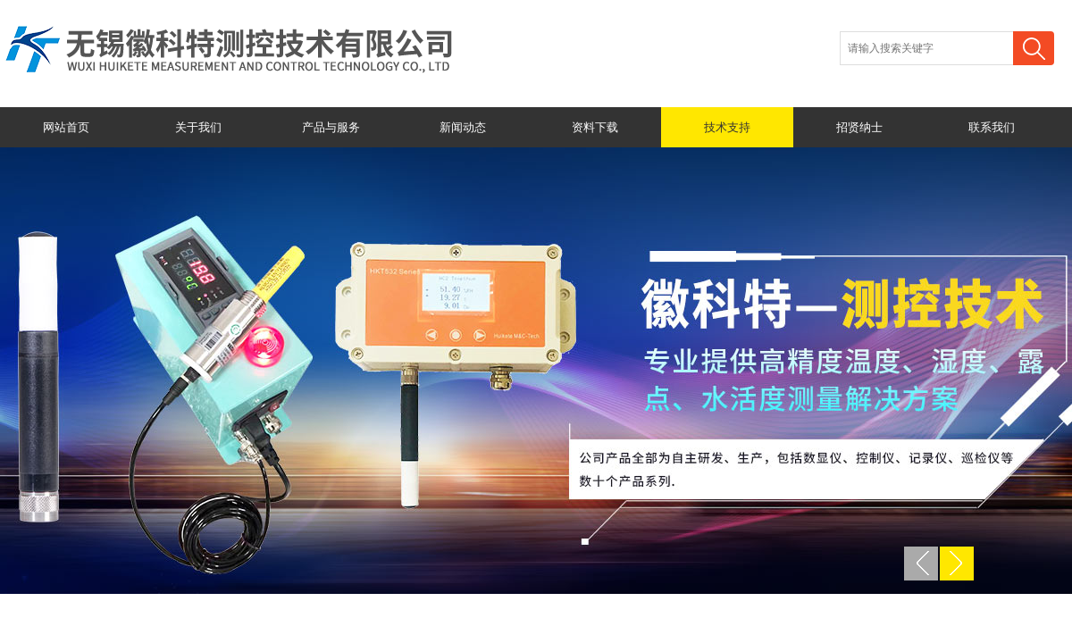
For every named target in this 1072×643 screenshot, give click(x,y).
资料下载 (595, 127)
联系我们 (991, 127)
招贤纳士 (859, 127)
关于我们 (198, 127)
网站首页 (66, 127)
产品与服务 (331, 127)
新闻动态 (463, 127)
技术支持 (727, 127)
